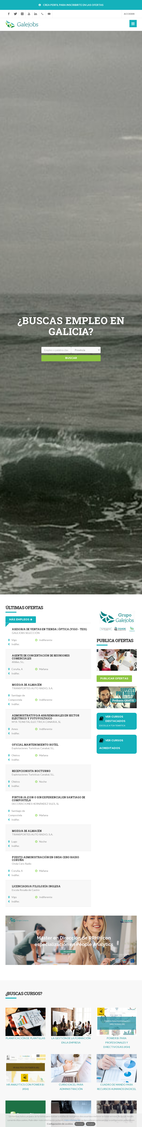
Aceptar (90, 1123)
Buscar (71, 358)
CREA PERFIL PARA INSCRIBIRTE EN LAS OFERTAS (73, 4)
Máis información (72, 1120)
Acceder (129, 13)
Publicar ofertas (114, 678)
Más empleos (20, 619)
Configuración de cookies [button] (60, 1123)
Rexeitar (79, 1123)
